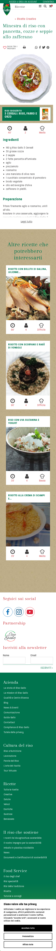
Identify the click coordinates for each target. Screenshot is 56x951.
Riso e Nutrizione (12, 751)
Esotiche (8, 809)
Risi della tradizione (14, 886)
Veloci (7, 804)
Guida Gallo (10, 717)
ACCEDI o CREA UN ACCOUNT (23, 1)
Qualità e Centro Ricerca (16, 697)
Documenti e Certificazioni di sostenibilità (25, 857)
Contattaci (9, 722)
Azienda (10, 682)
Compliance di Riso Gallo (16, 727)
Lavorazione (10, 755)
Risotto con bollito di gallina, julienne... (27, 270)
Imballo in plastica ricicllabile (19, 847)
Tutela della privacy (14, 732)
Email (33, 655)
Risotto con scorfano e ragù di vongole (26, 346)
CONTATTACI (48, 1)
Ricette (9, 783)
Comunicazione (12, 712)
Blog (6, 702)
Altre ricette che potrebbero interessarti (28, 251)
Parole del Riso (11, 760)
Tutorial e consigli (13, 896)
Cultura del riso (18, 745)
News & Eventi (11, 707)
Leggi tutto (26, 221)
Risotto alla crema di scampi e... (26, 497)
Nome (6, 655)
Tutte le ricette (11, 789)
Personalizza (27, 936)
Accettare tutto (28, 928)
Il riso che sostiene (21, 832)
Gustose (8, 814)
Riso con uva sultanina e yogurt (23, 421)
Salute (7, 799)
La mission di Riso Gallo (16, 692)
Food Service (15, 870)
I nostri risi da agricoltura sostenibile (23, 837)
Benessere (9, 819)
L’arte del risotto (12, 765)
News (7, 852)
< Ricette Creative (25, 19)
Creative (8, 794)
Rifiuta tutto (28, 944)
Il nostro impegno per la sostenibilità (22, 842)
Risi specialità (11, 881)
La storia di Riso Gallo (15, 687)
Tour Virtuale (10, 770)
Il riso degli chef (12, 876)
